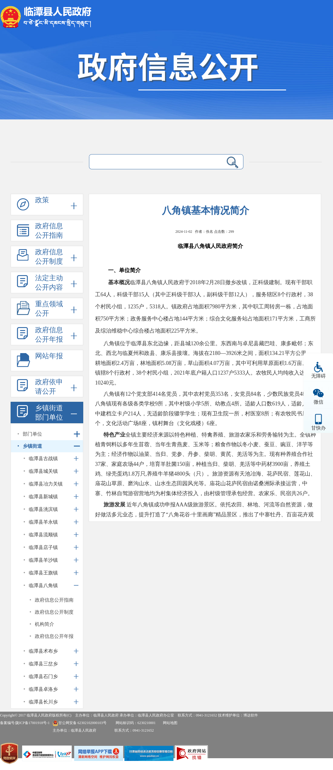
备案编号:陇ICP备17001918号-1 (25, 723)
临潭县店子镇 (43, 547)
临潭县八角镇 (43, 585)
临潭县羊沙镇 (43, 560)
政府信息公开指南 (49, 230)
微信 (318, 401)
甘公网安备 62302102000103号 (79, 723)
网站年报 (49, 356)
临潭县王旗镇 (43, 572)
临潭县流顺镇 (43, 534)
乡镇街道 (32, 446)
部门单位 (32, 434)
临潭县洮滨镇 (43, 509)
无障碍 (318, 376)
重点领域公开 (49, 308)
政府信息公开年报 (49, 334)
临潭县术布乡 (43, 651)
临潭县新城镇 (43, 496)
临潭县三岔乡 (43, 663)
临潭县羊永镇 (43, 522)
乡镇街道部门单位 (49, 412)
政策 (42, 200)
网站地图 (170, 723)
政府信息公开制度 (49, 256)
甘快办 (318, 427)
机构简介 (44, 624)
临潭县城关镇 (43, 471)
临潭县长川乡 (43, 701)
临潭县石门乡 (43, 676)
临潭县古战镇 (43, 458)
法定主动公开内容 (49, 282)
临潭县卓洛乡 (43, 689)
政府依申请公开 (49, 386)
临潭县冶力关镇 (46, 483)
